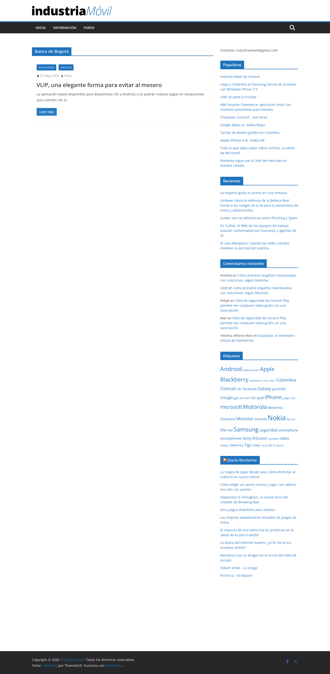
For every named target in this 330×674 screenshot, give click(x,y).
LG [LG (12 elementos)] (293, 398)
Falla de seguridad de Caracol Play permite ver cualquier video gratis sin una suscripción (254, 305)
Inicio (41, 27)
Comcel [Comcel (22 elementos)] (228, 389)
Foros (89, 27)
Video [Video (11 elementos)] (257, 445)
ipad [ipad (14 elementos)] (260, 397)
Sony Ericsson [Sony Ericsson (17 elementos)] (254, 438)
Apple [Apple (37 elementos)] (267, 369)
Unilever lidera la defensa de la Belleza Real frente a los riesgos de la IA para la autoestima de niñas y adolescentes (259, 205)
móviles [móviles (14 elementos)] (260, 419)
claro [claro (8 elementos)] (272, 380)
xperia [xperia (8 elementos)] (279, 445)
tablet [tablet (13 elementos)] (284, 438)
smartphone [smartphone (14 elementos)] (288, 430)
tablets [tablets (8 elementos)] (224, 445)
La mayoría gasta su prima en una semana (253, 193)
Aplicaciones (46, 67)
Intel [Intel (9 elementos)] (246, 398)
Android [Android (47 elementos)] (231, 369)
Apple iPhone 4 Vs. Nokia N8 (242, 140)
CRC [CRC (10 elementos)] (239, 389)
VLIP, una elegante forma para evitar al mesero (99, 85)
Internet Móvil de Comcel (240, 76)
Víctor (68, 76)
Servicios (66, 67)
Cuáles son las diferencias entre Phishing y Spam (258, 218)
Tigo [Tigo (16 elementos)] (248, 445)
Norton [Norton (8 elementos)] (291, 419)
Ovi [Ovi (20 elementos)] (223, 430)
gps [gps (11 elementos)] (236, 398)
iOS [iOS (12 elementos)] (253, 398)
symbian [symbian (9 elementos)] (273, 438)
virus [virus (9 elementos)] (265, 445)
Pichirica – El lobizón (236, 575)
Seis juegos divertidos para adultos (247, 509)
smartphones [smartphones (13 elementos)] (231, 438)
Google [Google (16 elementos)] (226, 397)
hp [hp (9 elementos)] (241, 398)
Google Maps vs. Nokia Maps (242, 125)
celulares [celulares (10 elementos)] (255, 380)
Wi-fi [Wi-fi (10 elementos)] (272, 445)
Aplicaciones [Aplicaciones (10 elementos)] (251, 370)
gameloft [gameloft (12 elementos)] (279, 389)
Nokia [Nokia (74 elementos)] (277, 417)
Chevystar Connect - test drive (243, 117)
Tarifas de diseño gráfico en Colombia (249, 132)
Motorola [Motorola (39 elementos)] (255, 406)
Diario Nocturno (242, 460)
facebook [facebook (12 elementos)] (250, 389)
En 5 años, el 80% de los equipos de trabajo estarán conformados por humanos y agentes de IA (258, 230)
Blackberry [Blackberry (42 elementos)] (234, 379)
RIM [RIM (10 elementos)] (230, 430)
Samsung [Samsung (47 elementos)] (246, 429)
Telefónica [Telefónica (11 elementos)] (236, 445)
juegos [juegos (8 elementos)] (286, 398)
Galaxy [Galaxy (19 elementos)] (264, 388)
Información (64, 27)
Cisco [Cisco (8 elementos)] (265, 380)
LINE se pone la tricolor (238, 97)
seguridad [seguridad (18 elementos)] (268, 430)
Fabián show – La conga (238, 568)
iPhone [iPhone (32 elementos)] (273, 396)
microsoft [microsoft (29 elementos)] (231, 406)
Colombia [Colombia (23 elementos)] (286, 380)
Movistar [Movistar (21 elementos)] (244, 418)
